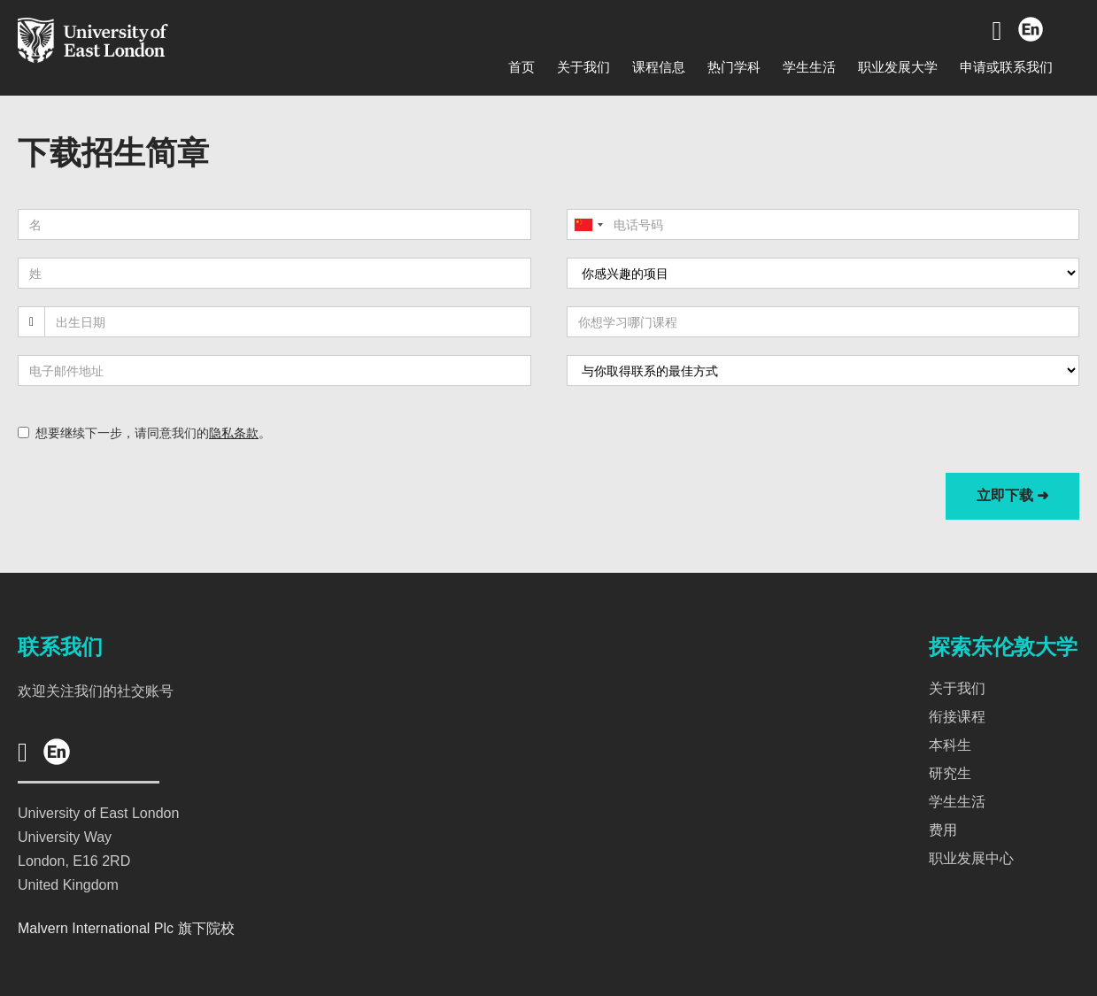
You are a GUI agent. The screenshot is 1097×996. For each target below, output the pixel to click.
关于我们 (583, 66)
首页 (521, 66)
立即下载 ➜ (1012, 495)
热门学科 (734, 66)
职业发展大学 (898, 66)
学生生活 (809, 66)
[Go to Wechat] (997, 31)
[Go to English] (1029, 31)
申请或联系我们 (1006, 66)
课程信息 (658, 66)
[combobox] (588, 224)
